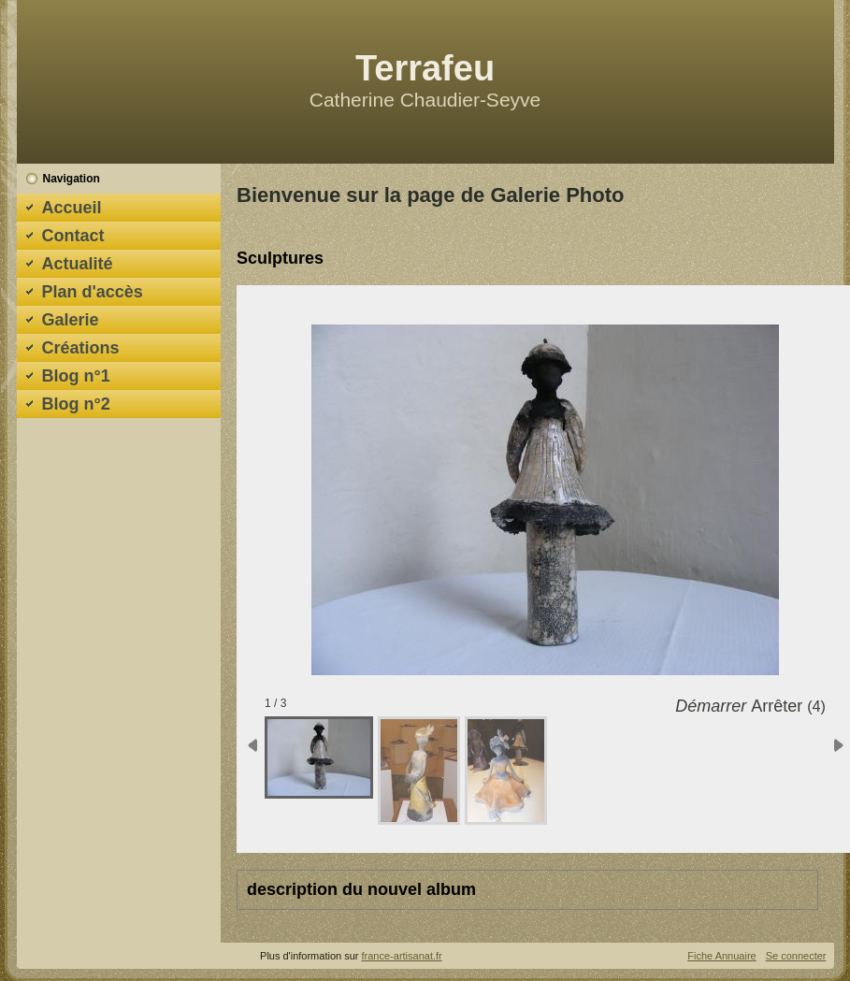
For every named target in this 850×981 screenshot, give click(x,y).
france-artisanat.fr (402, 955)
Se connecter (796, 955)
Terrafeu (425, 68)
